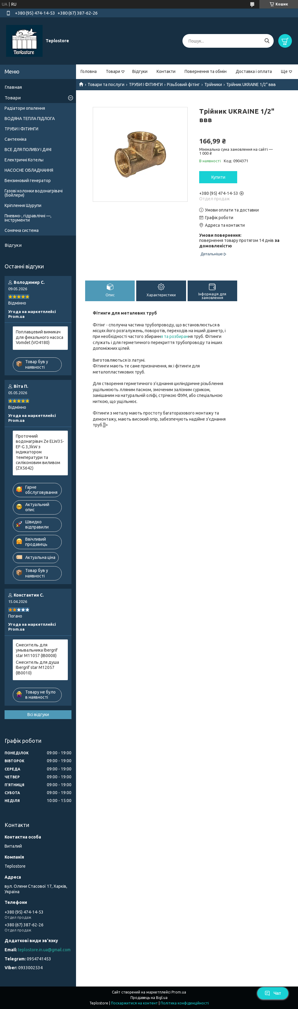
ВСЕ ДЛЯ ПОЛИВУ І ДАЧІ (28, 149)
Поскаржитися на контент (134, 1003)
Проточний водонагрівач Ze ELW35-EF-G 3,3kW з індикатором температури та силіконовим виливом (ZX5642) (40, 452)
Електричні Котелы (24, 159)
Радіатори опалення (25, 108)
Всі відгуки (38, 714)
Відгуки (139, 71)
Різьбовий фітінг (183, 84)
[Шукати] (267, 41)
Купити (218, 177)
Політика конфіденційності (185, 1003)
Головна (89, 71)
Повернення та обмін (206, 71)
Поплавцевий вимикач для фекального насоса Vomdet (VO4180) (39, 337)
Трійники (213, 84)
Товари (113, 71)
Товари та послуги (106, 84)
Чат (273, 993)
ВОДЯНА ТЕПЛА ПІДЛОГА (30, 118)
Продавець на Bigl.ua (149, 998)
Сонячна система (22, 230)
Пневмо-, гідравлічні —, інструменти (28, 217)
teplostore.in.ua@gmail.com (44, 949)
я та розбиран (174, 336)
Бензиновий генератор (28, 180)
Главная (13, 87)
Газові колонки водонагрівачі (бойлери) (34, 193)
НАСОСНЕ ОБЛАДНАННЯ (29, 170)
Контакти (166, 71)
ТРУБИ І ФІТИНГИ (146, 84)
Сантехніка (15, 139)
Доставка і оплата (254, 71)
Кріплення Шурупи (23, 205)
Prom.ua (179, 992)
